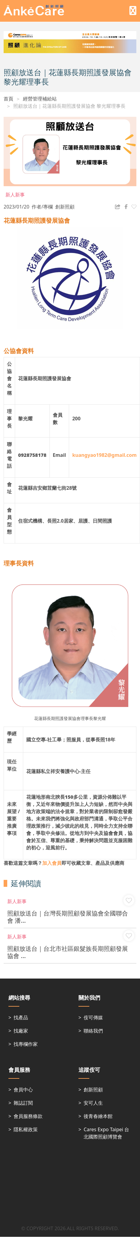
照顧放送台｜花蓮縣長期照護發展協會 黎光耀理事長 (69, 106)
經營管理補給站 (40, 98)
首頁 (8, 98)
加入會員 (52, 863)
